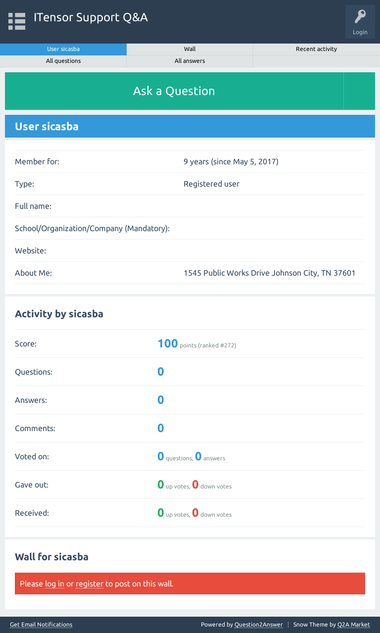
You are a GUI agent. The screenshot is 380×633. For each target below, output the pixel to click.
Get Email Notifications (41, 625)
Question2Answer (259, 624)
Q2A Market (353, 624)
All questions (63, 60)
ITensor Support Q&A (91, 17)
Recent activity (316, 49)
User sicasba (63, 49)
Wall (189, 49)
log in (54, 583)
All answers (190, 60)
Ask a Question (174, 90)
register (89, 583)
